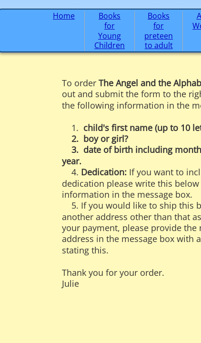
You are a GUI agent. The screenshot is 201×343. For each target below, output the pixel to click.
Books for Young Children (109, 30)
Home (64, 15)
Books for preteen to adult (158, 30)
